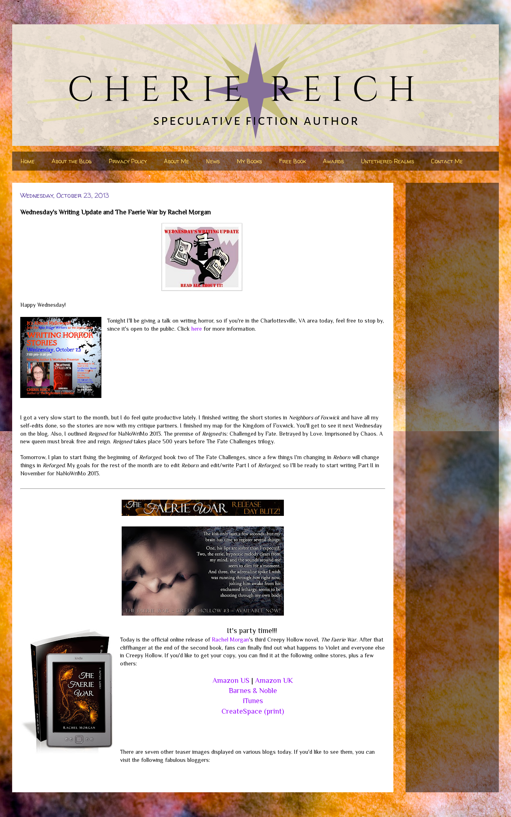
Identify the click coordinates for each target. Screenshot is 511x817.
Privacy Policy (128, 161)
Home (27, 161)
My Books (249, 161)
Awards (333, 161)
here (196, 328)
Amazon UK (274, 680)
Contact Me (447, 161)
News (213, 161)
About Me (176, 161)
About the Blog (72, 161)
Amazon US (231, 680)
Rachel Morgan (230, 639)
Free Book (292, 161)
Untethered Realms (387, 161)
